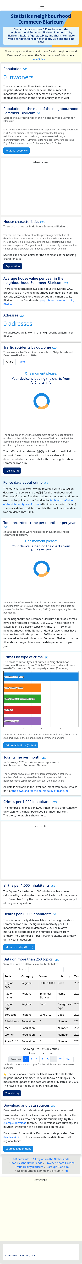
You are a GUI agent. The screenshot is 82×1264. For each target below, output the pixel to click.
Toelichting (12, 470)
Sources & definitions (18, 1148)
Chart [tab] (9, 361)
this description (12, 1137)
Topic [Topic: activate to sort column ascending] (8, 976)
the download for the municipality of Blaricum (40, 791)
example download (15, 1123)
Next (68, 1059)
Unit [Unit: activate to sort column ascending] (60, 976)
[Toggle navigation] (42, 5)
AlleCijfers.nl (40, 59)
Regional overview (16, 150)
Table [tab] (21, 361)
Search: (41, 969)
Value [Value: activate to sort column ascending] (43, 976)
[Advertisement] (41, 189)
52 (60, 1059)
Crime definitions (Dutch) (20, 745)
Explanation (12, 266)
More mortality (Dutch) (19, 947)
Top (66, 1171)
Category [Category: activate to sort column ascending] (27, 976)
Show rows (41, 1053)
